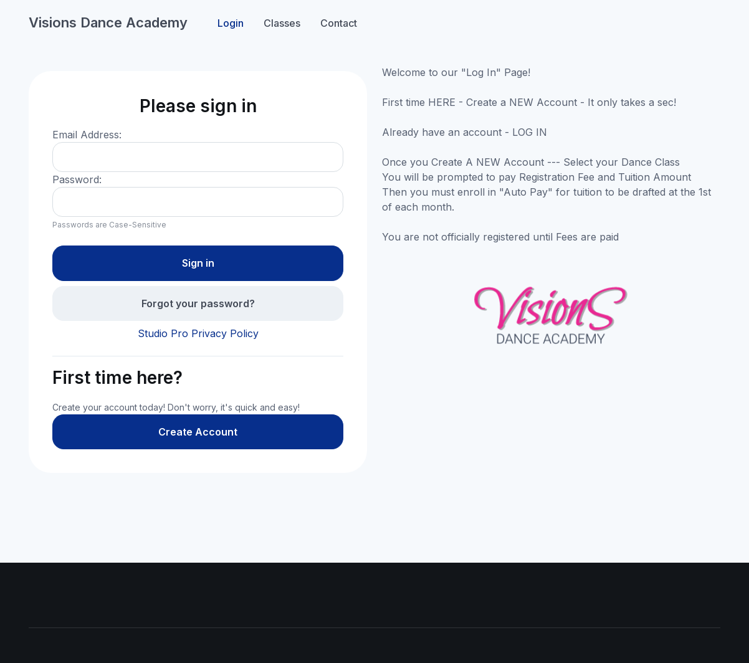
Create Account (197, 432)
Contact (338, 23)
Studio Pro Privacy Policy (198, 333)
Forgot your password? (198, 303)
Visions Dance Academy (108, 22)
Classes (282, 23)
